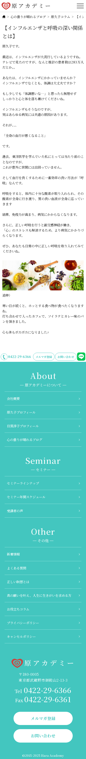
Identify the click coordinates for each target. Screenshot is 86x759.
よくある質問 (16, 568)
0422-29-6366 (19, 356)
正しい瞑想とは (18, 581)
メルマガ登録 (44, 357)
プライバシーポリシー (23, 622)
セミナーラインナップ (23, 483)
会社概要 (13, 398)
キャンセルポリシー (21, 636)
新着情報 (13, 554)
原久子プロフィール (21, 412)
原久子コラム (60, 16)
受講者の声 (15, 510)
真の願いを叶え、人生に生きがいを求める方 (39, 595)
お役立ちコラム (18, 609)
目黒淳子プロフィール (23, 425)
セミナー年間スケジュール (26, 496)
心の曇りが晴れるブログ (28, 16)
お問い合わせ (66, 357)
